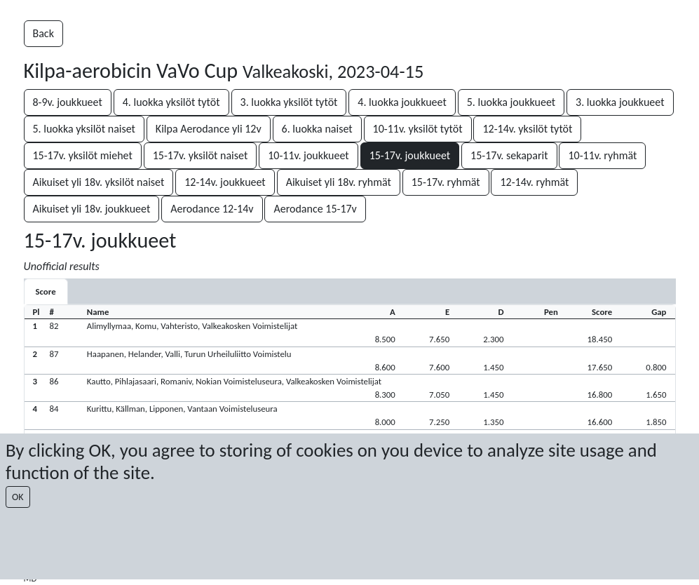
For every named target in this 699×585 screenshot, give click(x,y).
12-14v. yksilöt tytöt (527, 128)
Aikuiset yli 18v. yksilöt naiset (99, 182)
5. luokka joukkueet (511, 102)
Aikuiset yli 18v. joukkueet (92, 208)
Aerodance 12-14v (211, 208)
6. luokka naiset (317, 128)
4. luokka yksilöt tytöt (171, 102)
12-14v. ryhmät (534, 182)
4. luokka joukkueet (402, 102)
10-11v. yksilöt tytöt (418, 128)
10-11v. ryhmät (602, 155)
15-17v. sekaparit (509, 155)
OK (18, 497)
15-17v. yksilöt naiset (200, 155)
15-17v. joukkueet (410, 155)
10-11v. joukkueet (308, 155)
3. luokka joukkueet (620, 102)
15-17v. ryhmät (446, 182)
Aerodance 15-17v (314, 208)
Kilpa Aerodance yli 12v (209, 128)
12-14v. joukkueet (225, 182)
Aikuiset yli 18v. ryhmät (338, 182)
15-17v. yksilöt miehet (83, 155)
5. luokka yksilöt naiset (84, 128)
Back (43, 33)
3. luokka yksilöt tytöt (289, 102)
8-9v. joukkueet (67, 102)
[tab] (46, 291)
